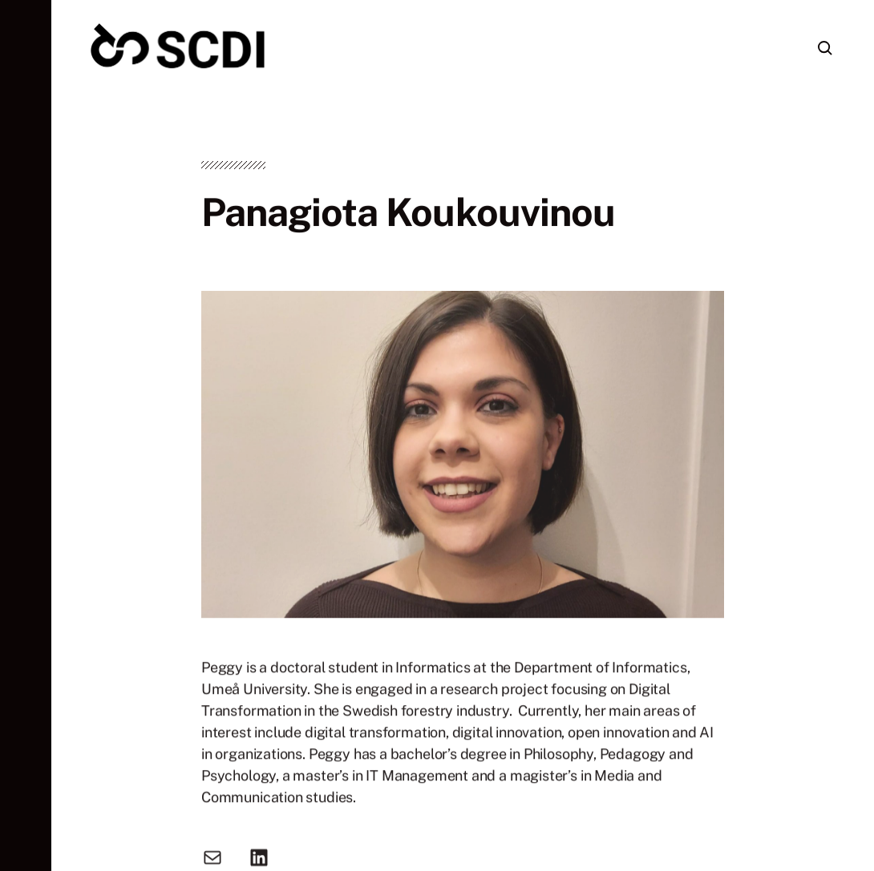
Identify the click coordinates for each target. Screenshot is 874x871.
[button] (25, 435)
